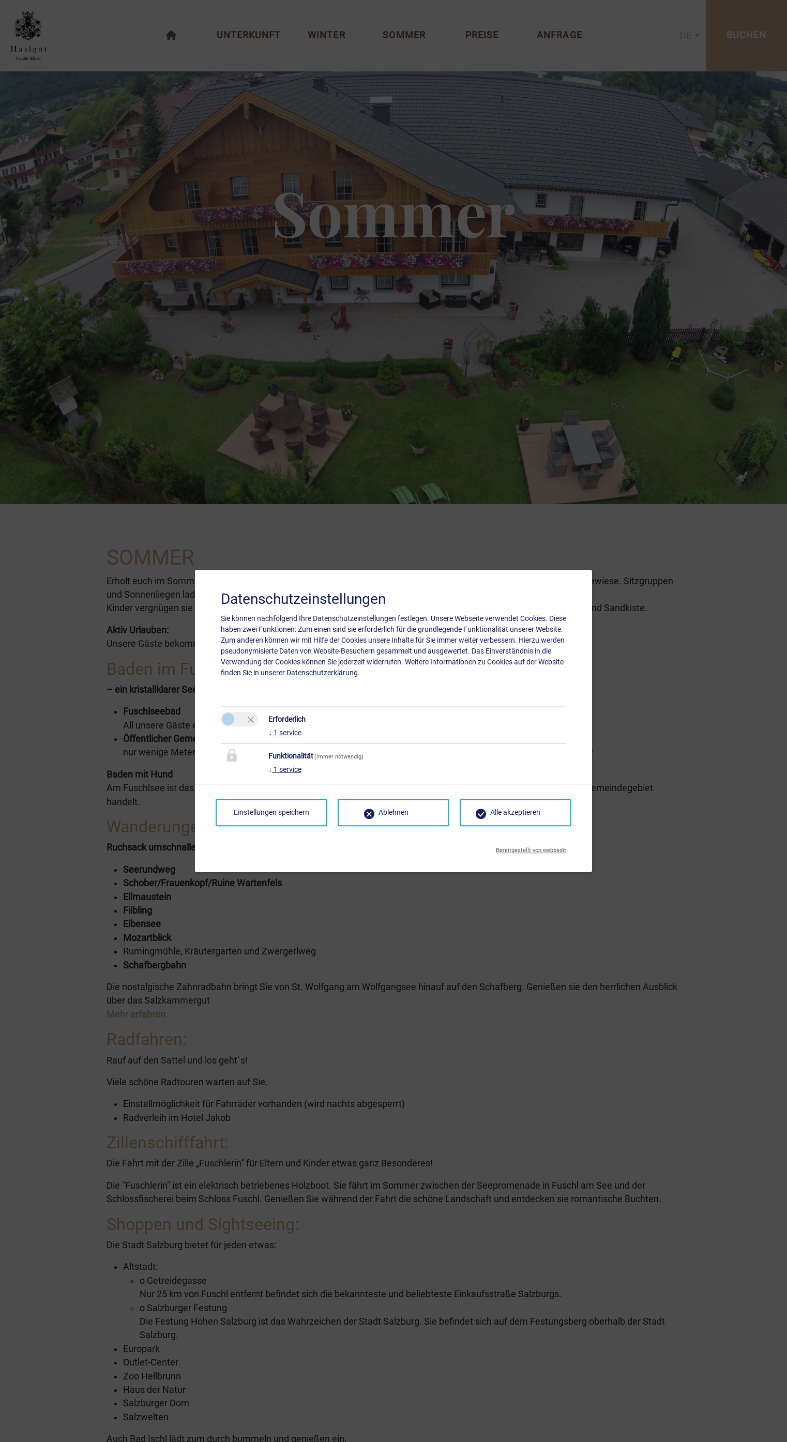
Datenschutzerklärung (322, 673)
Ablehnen (393, 812)
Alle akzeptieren (515, 812)
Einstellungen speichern (271, 812)
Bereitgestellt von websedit (531, 847)
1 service (284, 732)
